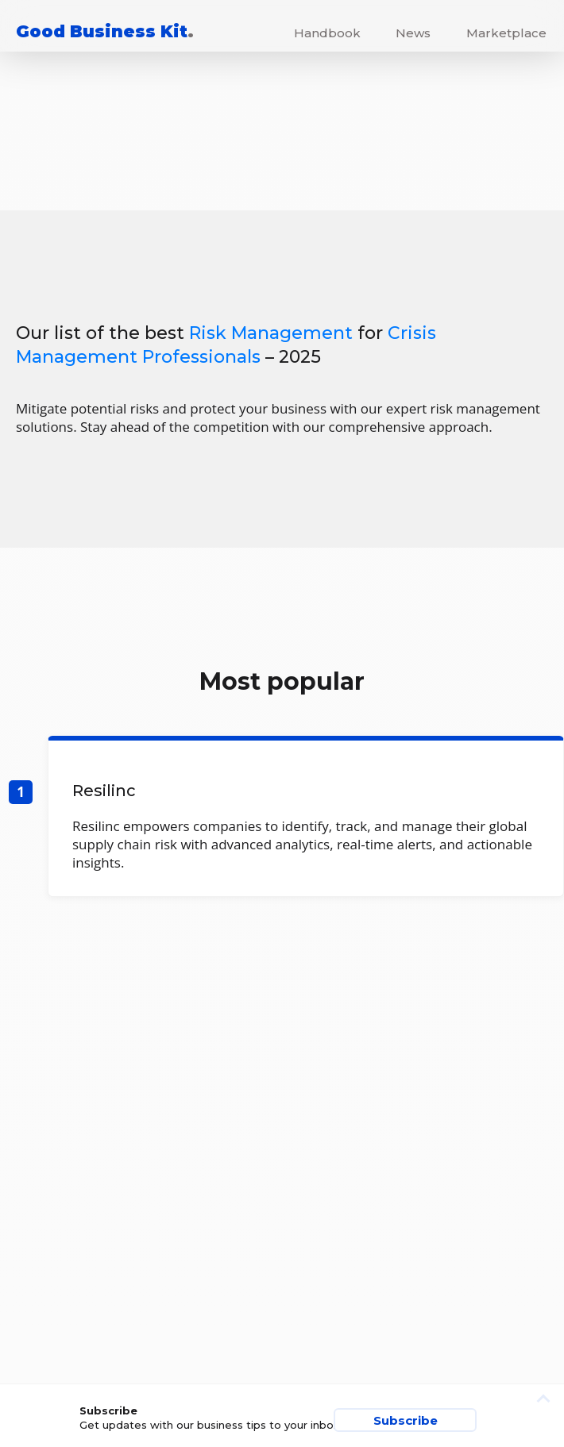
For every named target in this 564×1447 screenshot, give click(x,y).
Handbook (327, 32)
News (413, 32)
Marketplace (506, 32)
